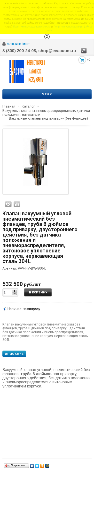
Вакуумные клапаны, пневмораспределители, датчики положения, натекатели (46, 112)
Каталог (28, 106)
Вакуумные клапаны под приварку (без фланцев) (48, 118)
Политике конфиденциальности (32, 26)
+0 (88, 59)
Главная (8, 106)
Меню (47, 94)
